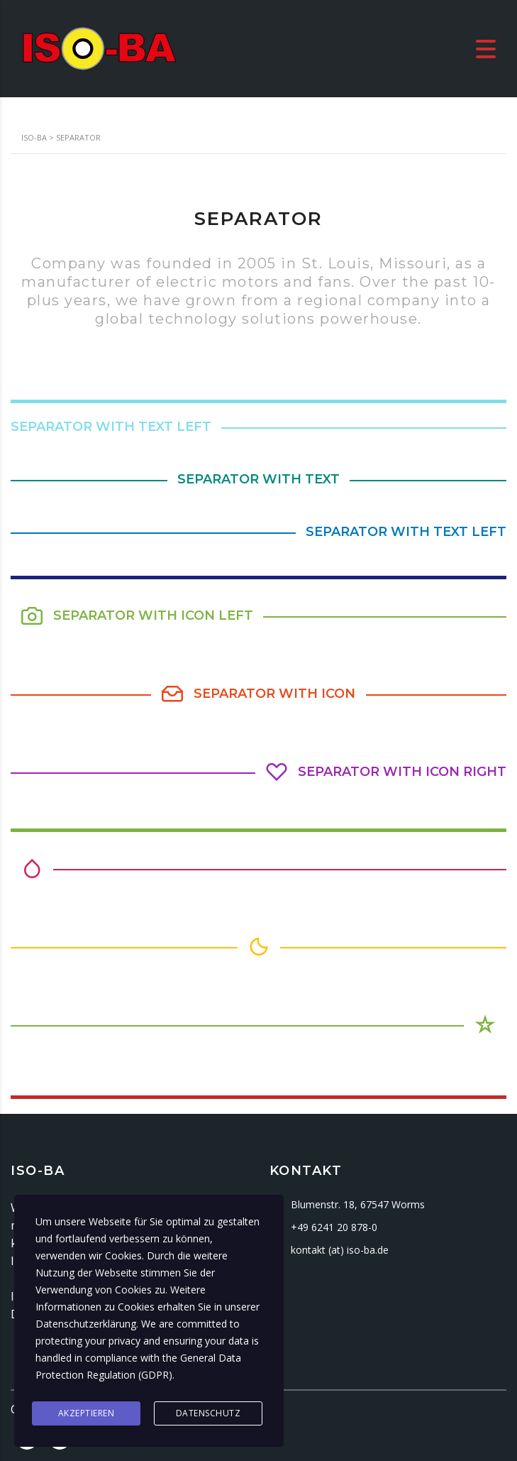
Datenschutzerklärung (85, 1323)
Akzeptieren (86, 1413)
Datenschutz (208, 1413)
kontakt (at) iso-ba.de (340, 1250)
